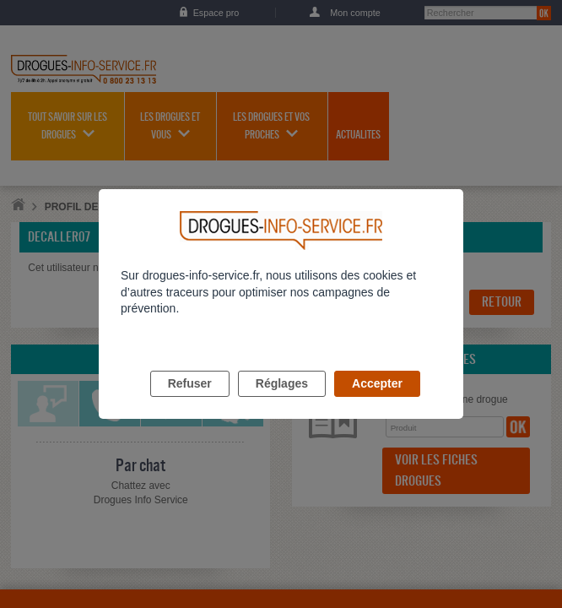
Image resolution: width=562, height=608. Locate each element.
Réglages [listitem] (282, 403)
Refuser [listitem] (190, 403)
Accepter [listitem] (377, 403)
